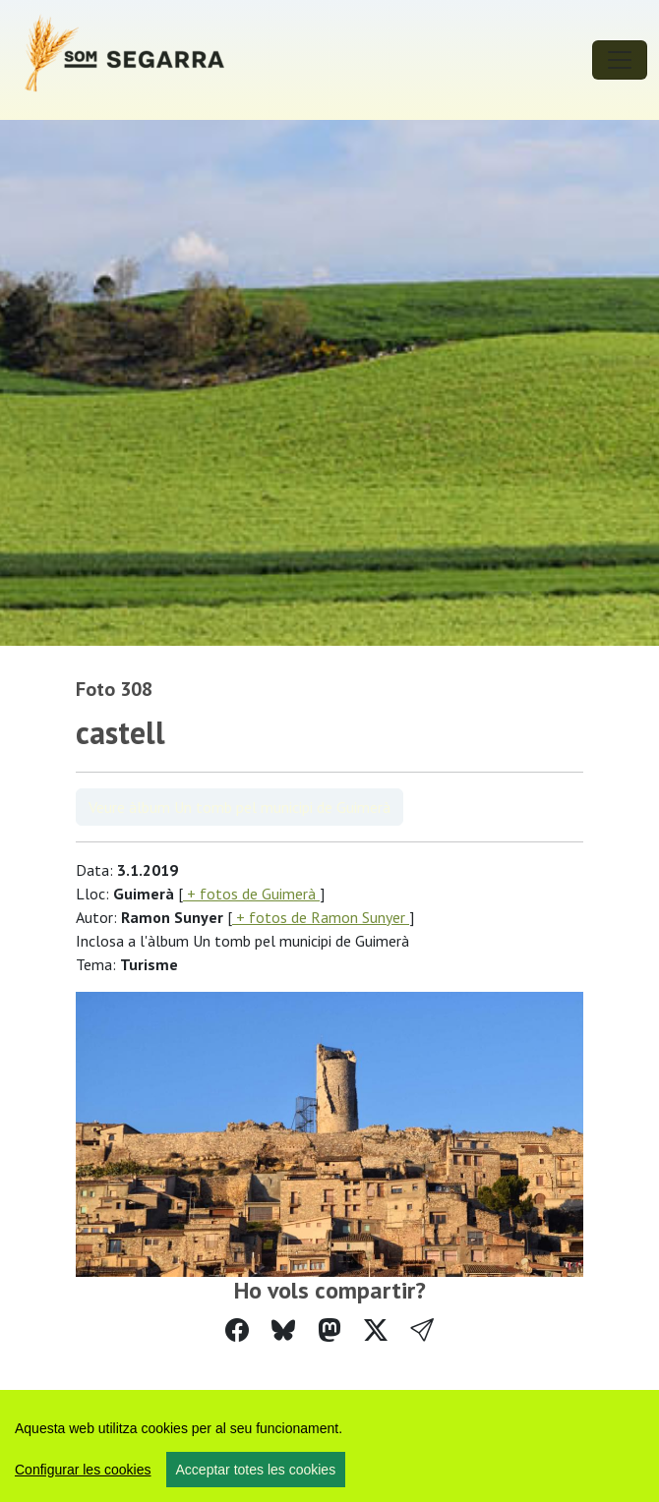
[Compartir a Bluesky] (283, 1330)
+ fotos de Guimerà (251, 893)
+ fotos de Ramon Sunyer (320, 917)
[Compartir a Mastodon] (329, 1330)
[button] (422, 1330)
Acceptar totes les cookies (256, 1469)
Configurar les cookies (83, 1469)
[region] (329, 1446)
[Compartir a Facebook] (237, 1330)
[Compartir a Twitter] (376, 1330)
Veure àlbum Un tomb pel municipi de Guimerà (239, 807)
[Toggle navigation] (619, 60)
